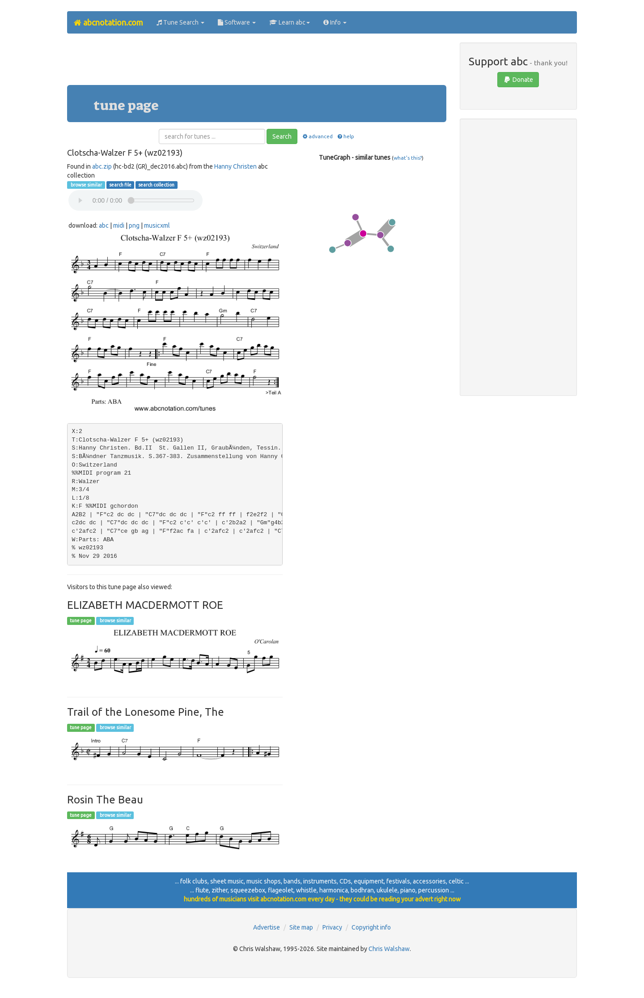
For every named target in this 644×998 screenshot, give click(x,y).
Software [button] (237, 22)
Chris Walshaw (389, 948)
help (345, 136)
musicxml (157, 225)
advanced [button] (316, 136)
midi (118, 225)
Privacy (332, 927)
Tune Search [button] (180, 22)
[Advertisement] (256, 62)
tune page (81, 621)
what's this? (408, 158)
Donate (518, 79)
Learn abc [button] (289, 22)
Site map (301, 927)
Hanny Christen (235, 166)
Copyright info (371, 927)
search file (120, 184)
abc (104, 225)
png (134, 225)
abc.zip (102, 166)
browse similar (86, 184)
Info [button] (335, 22)
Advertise (266, 927)
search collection (156, 184)
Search (282, 136)
